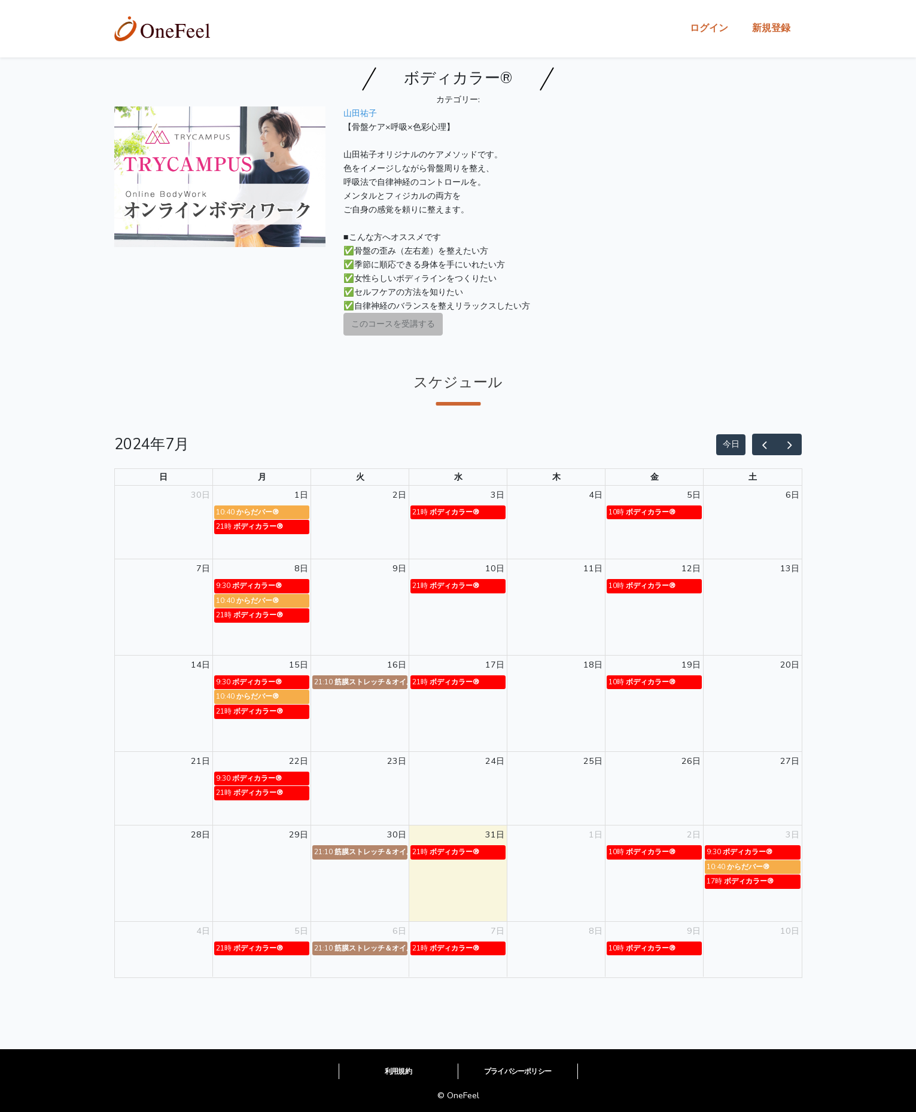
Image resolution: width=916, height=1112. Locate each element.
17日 (494, 665)
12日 (691, 568)
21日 (200, 761)
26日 (691, 761)
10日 (494, 568)
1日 (301, 495)
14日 (200, 665)
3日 (497, 495)
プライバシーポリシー (517, 1071)
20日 (789, 665)
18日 (592, 665)
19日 (691, 665)
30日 (200, 495)
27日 (789, 761)
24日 (494, 761)
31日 (494, 834)
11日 (592, 568)
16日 (396, 665)
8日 (301, 568)
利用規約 (398, 1071)
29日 (298, 834)
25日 (592, 761)
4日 (595, 495)
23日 (396, 761)
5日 (694, 495)
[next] (789, 444)
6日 (792, 495)
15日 (298, 665)
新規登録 (771, 28)
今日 (731, 444)
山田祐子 (360, 113)
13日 (789, 568)
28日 (200, 834)
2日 (399, 495)
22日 (298, 761)
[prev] (764, 444)
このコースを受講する (393, 324)
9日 (399, 568)
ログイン (709, 28)
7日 (203, 568)
